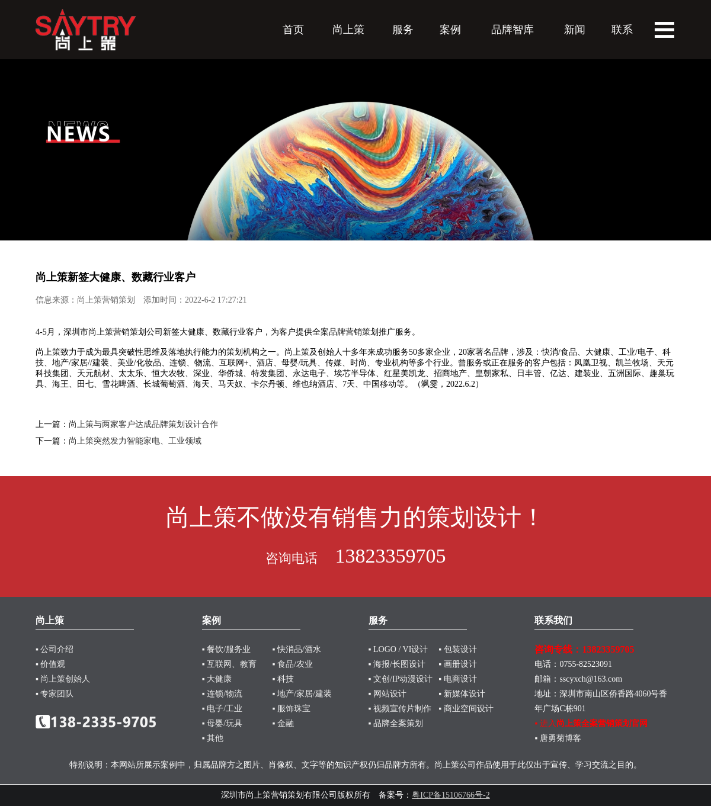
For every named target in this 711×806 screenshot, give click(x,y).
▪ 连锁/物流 (222, 693)
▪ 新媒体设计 (461, 693)
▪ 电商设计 (457, 679)
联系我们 (553, 620)
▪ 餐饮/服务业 (226, 649)
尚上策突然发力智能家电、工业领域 (135, 440)
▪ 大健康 (217, 679)
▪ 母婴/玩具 (222, 723)
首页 (293, 30)
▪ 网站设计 (387, 693)
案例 (450, 30)
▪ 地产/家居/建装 (302, 693)
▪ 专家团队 (54, 693)
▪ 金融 (283, 723)
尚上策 (348, 30)
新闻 (574, 30)
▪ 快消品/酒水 (297, 649)
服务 (403, 30)
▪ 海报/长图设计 (397, 664)
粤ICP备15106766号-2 (450, 795)
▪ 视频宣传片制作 (400, 708)
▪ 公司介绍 (54, 649)
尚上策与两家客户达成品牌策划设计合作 (143, 424)
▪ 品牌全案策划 (396, 723)
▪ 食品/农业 (293, 664)
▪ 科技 (283, 679)
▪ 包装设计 (457, 649)
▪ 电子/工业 (222, 708)
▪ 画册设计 (457, 664)
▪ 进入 (590, 723)
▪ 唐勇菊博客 (557, 738)
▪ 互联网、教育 (229, 664)
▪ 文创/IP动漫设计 (401, 679)
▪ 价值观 (50, 664)
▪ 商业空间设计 (465, 708)
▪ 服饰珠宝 (291, 708)
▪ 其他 (212, 738)
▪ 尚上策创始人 (63, 679)
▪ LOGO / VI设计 (398, 649)
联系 (622, 30)
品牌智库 (512, 30)
